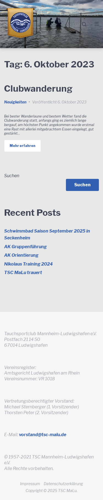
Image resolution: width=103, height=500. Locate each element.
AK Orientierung (21, 255)
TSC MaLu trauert (23, 272)
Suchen (11, 175)
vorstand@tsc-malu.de (42, 434)
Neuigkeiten (15, 102)
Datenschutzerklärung (63, 483)
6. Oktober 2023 (72, 102)
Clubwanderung (38, 88)
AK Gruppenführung (25, 246)
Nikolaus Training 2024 (28, 264)
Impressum (30, 483)
